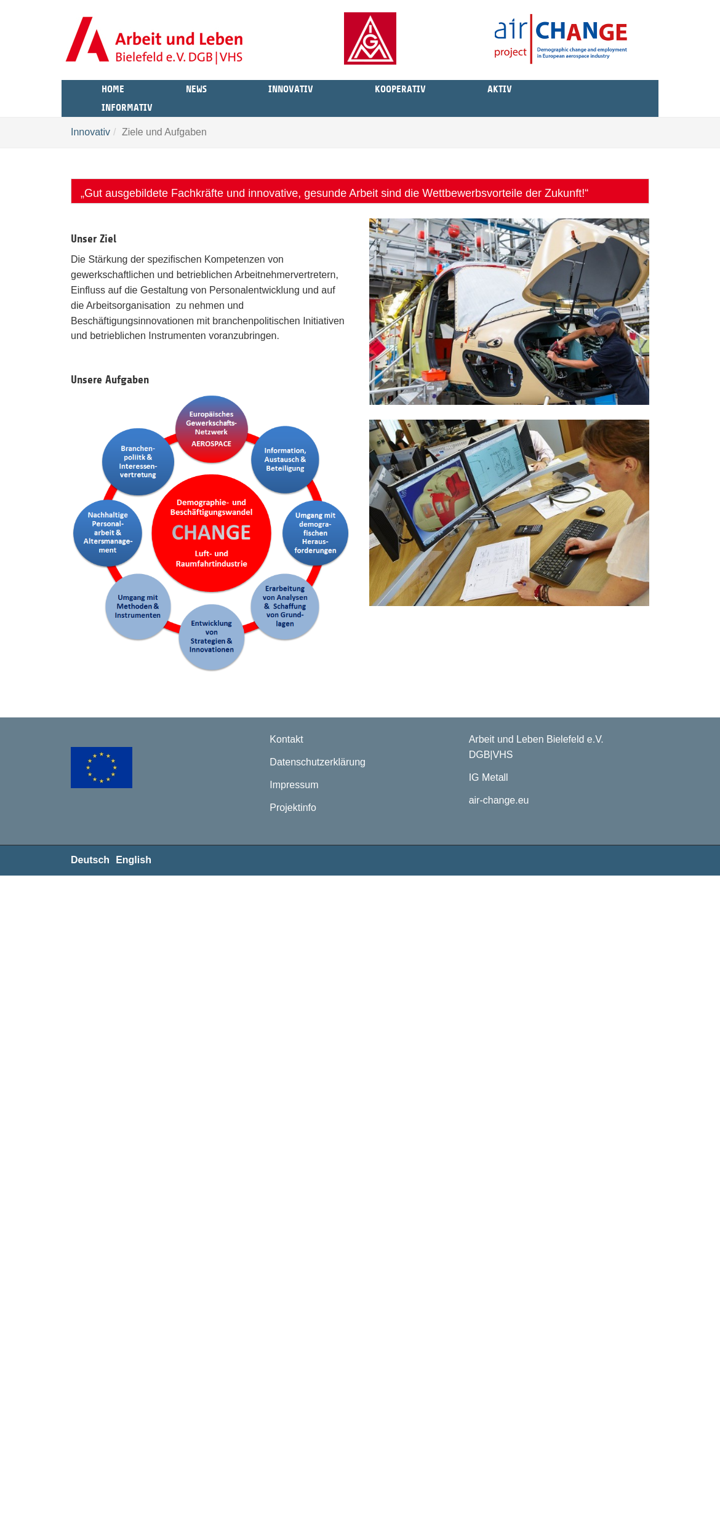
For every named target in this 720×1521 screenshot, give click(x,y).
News (196, 87)
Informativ (127, 105)
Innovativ (291, 87)
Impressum (294, 785)
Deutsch (90, 860)
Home (113, 87)
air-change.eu (499, 800)
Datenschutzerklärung (318, 762)
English (133, 860)
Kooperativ (400, 87)
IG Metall (488, 777)
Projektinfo (293, 807)
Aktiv (500, 87)
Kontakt (286, 739)
